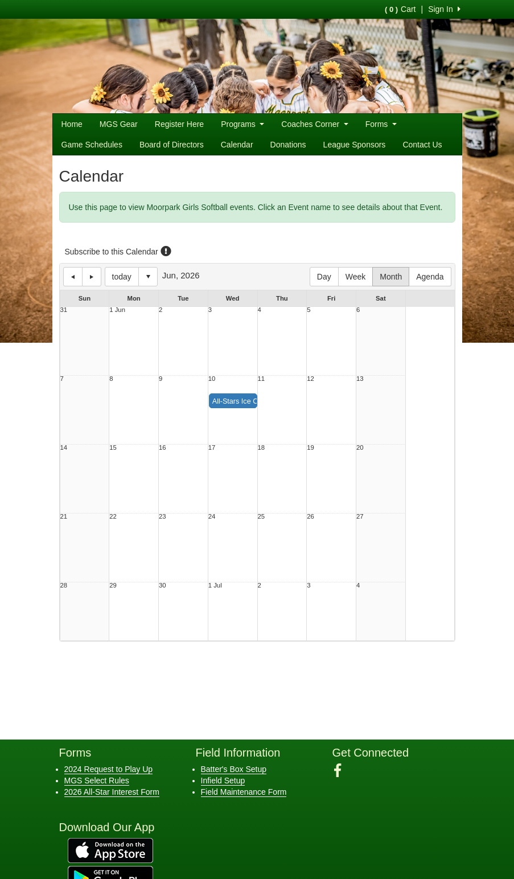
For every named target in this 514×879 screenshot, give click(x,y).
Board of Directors (171, 144)
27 (360, 517)
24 (212, 517)
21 (64, 517)
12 (310, 379)
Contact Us (422, 144)
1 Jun (117, 310)
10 (212, 379)
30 (162, 585)
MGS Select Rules (96, 780)
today (121, 276)
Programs (242, 124)
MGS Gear (119, 124)
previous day (73, 276)
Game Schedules (91, 144)
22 (113, 517)
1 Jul (215, 585)
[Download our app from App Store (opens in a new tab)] (110, 849)
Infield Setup (223, 780)
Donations (288, 144)
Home (72, 124)
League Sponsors (354, 144)
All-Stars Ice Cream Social (254, 401)
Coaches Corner (314, 124)
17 (212, 448)
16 (162, 448)
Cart (400, 9)
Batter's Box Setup (234, 769)
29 (113, 585)
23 (162, 517)
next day (91, 276)
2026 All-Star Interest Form (111, 791)
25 (261, 517)
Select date (148, 276)
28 (64, 585)
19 (310, 448)
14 (64, 448)
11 (261, 379)
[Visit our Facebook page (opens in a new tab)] (341, 770)
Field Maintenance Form (244, 791)
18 (261, 448)
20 (360, 448)
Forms (381, 124)
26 (310, 517)
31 (64, 310)
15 (113, 448)
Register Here (179, 124)
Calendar (237, 144)
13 (360, 379)
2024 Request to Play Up (108, 769)
